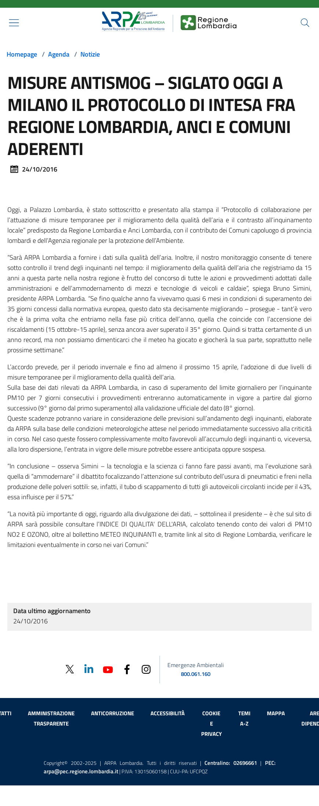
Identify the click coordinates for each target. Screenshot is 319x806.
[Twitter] (70, 669)
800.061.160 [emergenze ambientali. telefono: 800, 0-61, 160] (195, 674)
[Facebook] (127, 669)
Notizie (90, 54)
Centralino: (230, 763)
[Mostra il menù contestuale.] (14, 23)
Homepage (22, 54)
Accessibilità (168, 713)
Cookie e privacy (211, 723)
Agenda (58, 54)
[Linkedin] (89, 669)
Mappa (276, 713)
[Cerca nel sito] (305, 22)
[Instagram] (146, 669)
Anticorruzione (112, 713)
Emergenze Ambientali (195, 665)
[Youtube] (108, 669)
